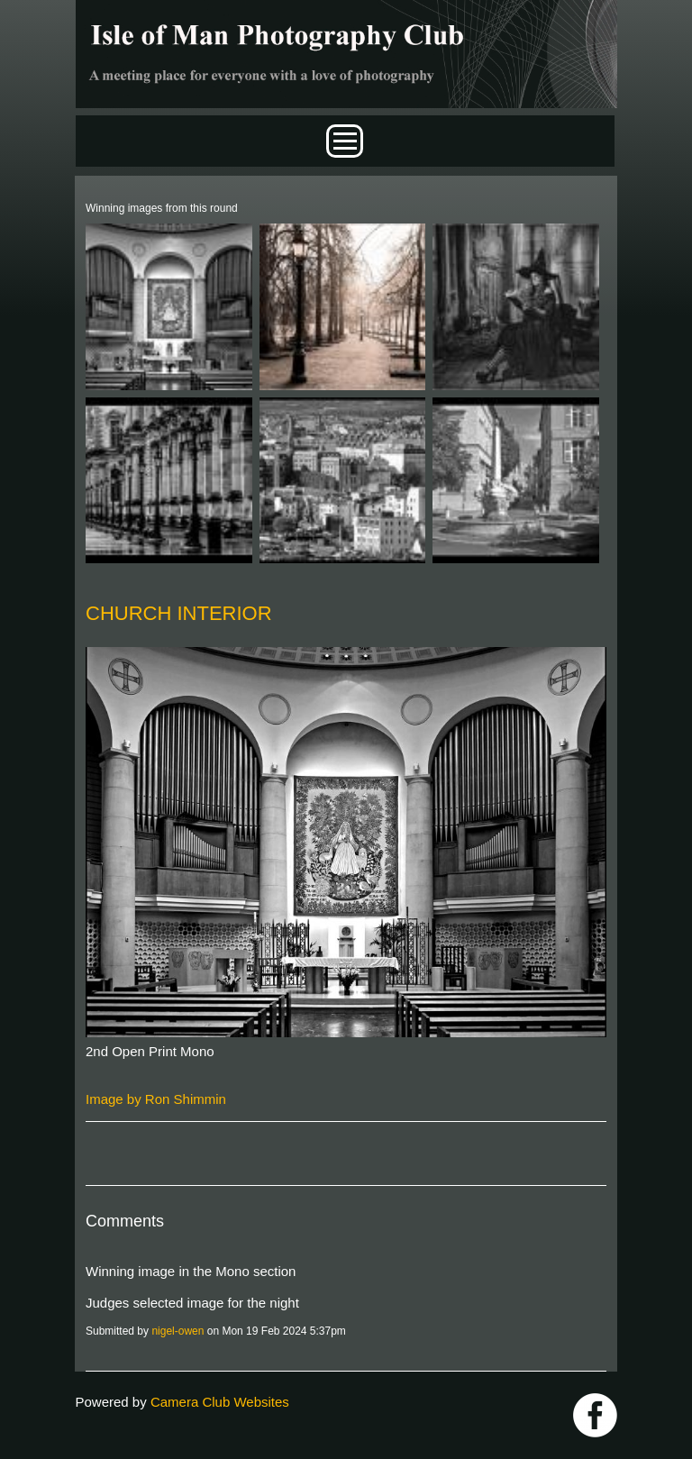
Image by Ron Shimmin (156, 1099)
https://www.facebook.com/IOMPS (595, 1415)
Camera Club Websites (219, 1401)
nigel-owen (177, 1331)
